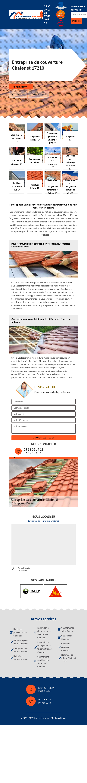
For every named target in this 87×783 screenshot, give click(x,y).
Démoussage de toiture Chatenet (21, 642)
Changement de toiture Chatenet (21, 650)
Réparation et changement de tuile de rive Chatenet (44, 633)
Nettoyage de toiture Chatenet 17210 (68, 658)
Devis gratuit (18, 94)
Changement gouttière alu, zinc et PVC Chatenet (43, 661)
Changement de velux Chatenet (68, 629)
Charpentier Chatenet (66, 637)
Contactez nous (38, 94)
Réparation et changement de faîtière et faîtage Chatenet (45, 647)
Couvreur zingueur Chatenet (65, 646)
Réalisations (21, 86)
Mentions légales (58, 718)
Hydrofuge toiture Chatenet (21, 658)
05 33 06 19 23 (47, 9)
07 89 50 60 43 (47, 19)
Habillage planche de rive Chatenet (20, 632)
